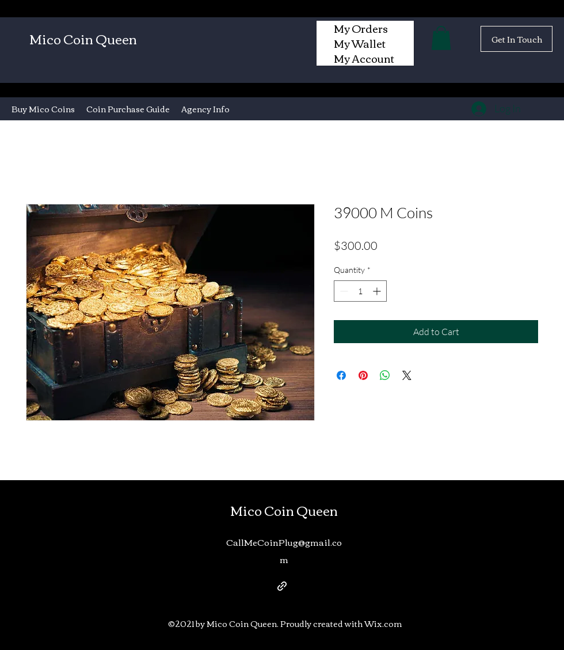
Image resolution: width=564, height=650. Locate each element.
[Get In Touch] (516, 39)
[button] (441, 38)
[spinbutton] (360, 291)
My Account (364, 58)
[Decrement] (343, 291)
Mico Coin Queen (83, 38)
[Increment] (378, 291)
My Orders (361, 28)
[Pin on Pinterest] (363, 375)
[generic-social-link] (282, 586)
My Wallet (360, 43)
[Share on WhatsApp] (385, 375)
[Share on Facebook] (341, 375)
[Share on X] (407, 375)
